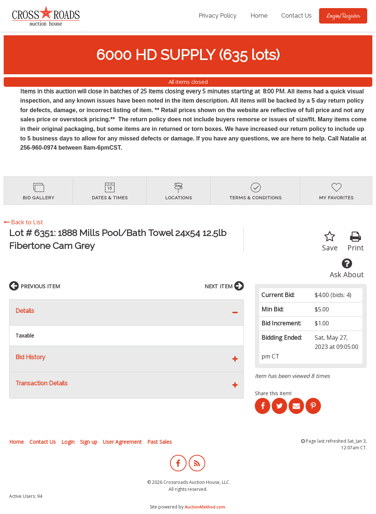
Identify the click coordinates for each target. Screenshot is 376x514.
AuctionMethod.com (205, 507)
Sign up (88, 441)
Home (258, 15)
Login (68, 441)
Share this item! (273, 393)
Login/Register (343, 16)
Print (355, 242)
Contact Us (296, 15)
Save (330, 242)
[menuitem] (217, 16)
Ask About (347, 268)
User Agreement (122, 441)
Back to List (23, 222)
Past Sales (159, 441)
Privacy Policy (217, 15)
